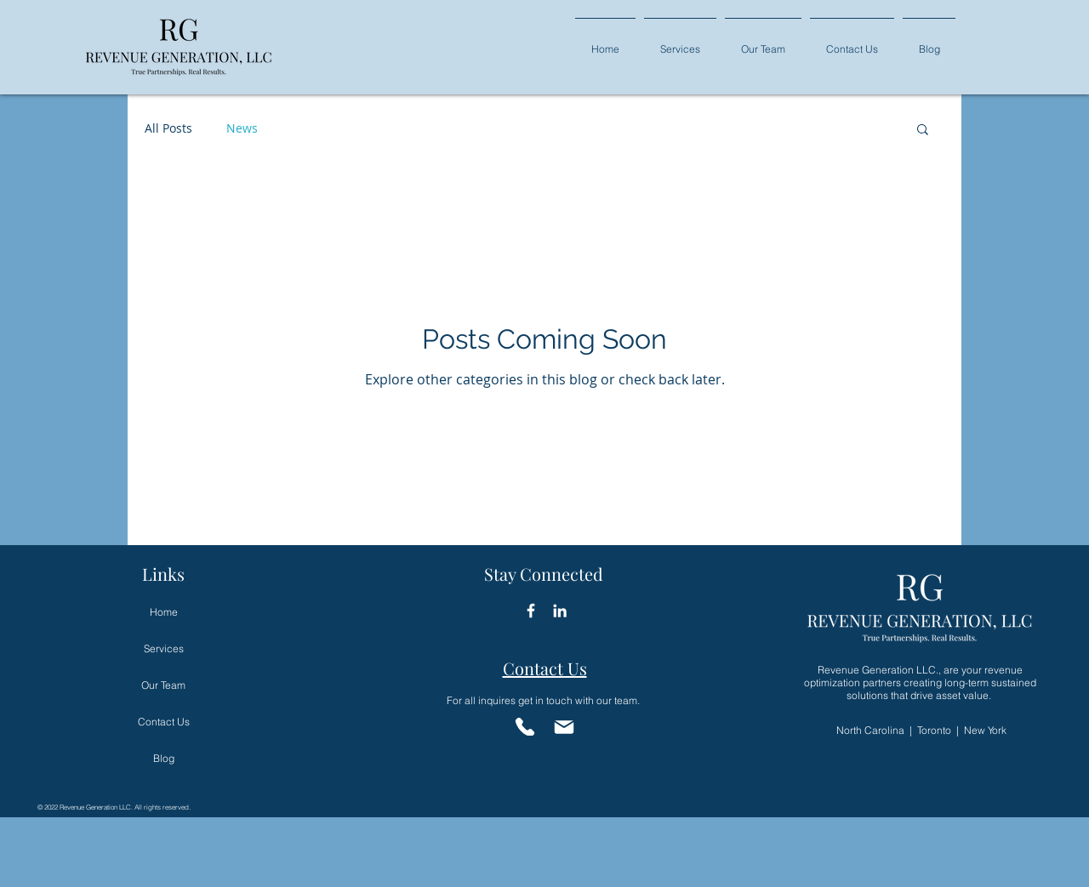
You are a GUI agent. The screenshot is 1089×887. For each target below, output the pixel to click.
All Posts (168, 128)
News (242, 128)
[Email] (563, 727)
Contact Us (164, 721)
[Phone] (524, 727)
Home (164, 612)
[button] (680, 41)
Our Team (163, 685)
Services (164, 648)
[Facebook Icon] (531, 610)
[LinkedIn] (559, 610)
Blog (163, 758)
